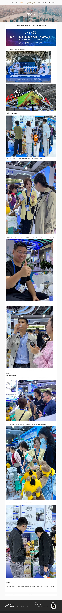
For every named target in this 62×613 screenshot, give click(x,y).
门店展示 (39, 2)
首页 (7, 2)
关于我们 (12, 2)
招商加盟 (44, 2)
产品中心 (17, 2)
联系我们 (49, 2)
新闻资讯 (21, 2)
